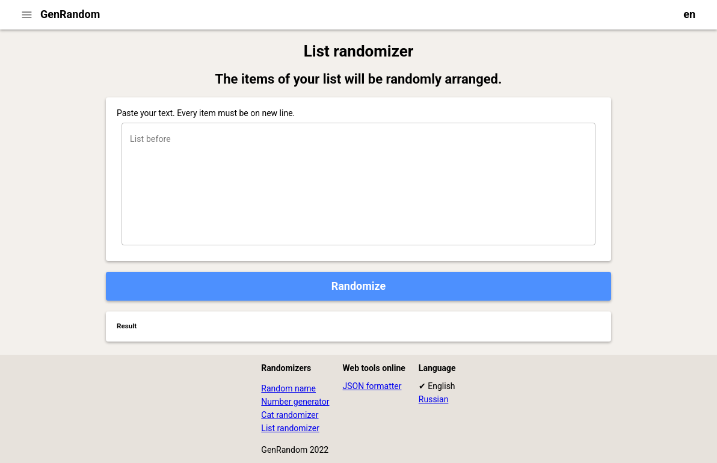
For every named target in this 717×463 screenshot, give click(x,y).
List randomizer (290, 428)
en (689, 14)
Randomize (358, 286)
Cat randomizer (289, 415)
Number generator (295, 401)
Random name (288, 388)
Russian (434, 399)
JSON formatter (372, 386)
